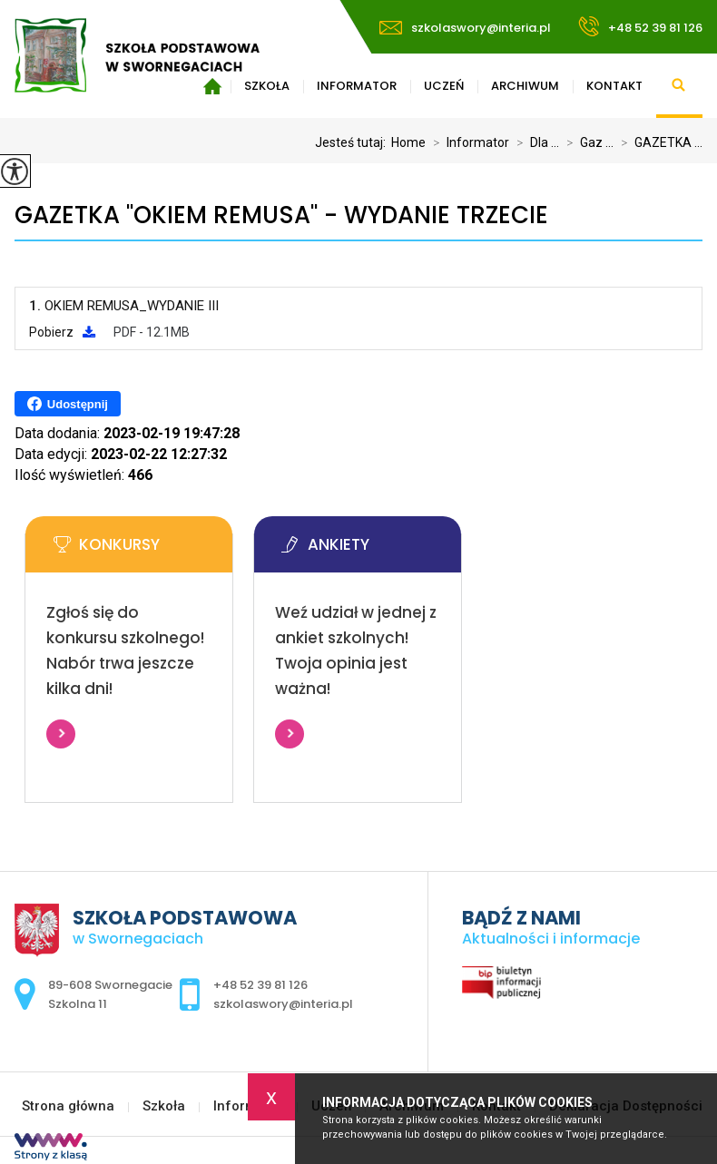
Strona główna (68, 1106)
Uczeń (444, 85)
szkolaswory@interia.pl (465, 27)
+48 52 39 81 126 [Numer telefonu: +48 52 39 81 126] (260, 984)
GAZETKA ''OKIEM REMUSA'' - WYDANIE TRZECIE (281, 215)
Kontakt (614, 85)
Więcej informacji (60, 733)
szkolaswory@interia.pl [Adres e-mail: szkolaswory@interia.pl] (283, 1003)
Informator (357, 85)
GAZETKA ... (658, 142)
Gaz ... (586, 142)
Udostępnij (67, 403)
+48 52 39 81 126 (640, 26)
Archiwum (525, 85)
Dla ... (534, 142)
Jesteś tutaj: (353, 142)
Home (408, 142)
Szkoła (163, 1106)
